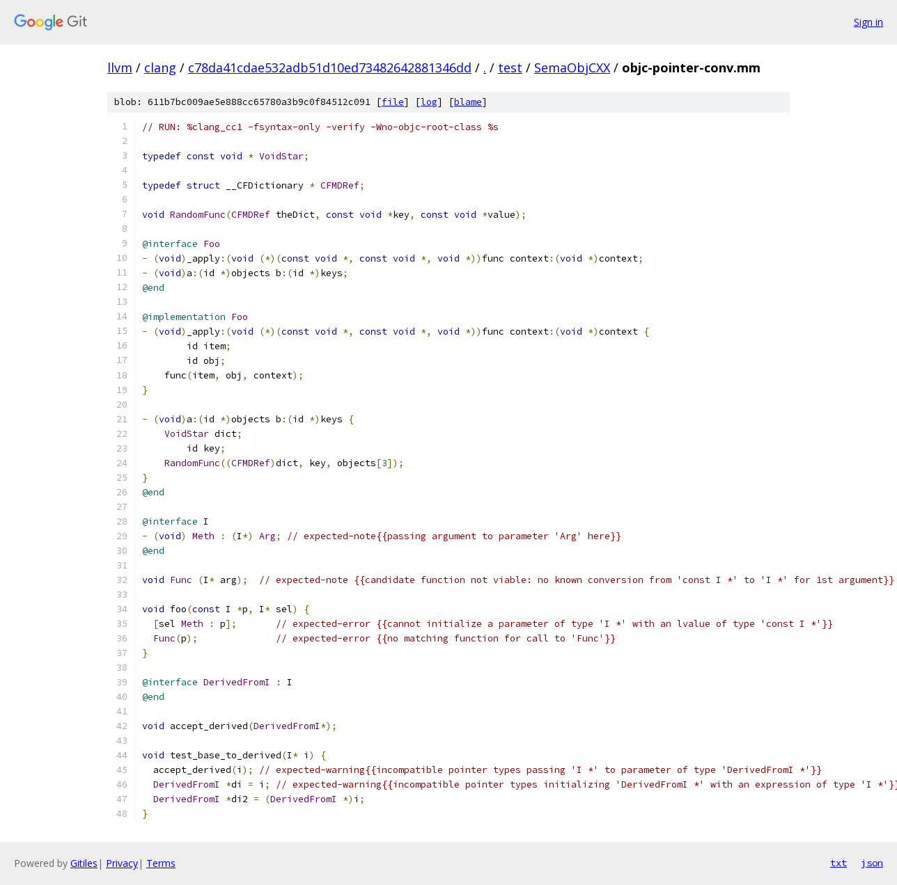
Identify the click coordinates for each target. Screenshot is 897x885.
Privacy (122, 863)
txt (838, 862)
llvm (119, 67)
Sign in (868, 22)
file (393, 102)
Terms (161, 863)
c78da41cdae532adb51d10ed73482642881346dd (329, 67)
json (872, 862)
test (510, 67)
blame (468, 102)
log (429, 102)
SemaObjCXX (572, 67)
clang (160, 67)
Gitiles (84, 863)
